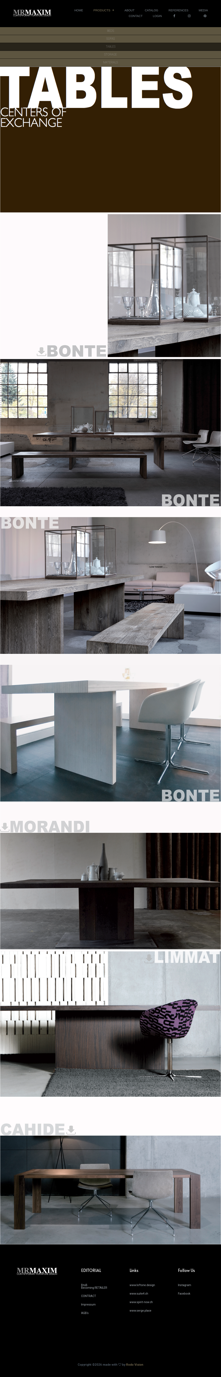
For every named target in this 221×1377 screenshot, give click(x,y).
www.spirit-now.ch (141, 1302)
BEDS (110, 31)
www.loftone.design (142, 1285)
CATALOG (151, 10)
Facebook (184, 1293)
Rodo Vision (134, 1364)
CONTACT (135, 16)
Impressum (88, 1304)
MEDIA (203, 10)
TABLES (110, 46)
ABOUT (130, 10)
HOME (78, 10)
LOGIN (157, 16)
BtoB (102, 1287)
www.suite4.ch (139, 1293)
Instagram (184, 1285)
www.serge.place (140, 1310)
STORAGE (110, 54)
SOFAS (110, 38)
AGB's (85, 1313)
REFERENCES (178, 10)
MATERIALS (110, 62)
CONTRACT (88, 1296)
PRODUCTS (101, 10)
